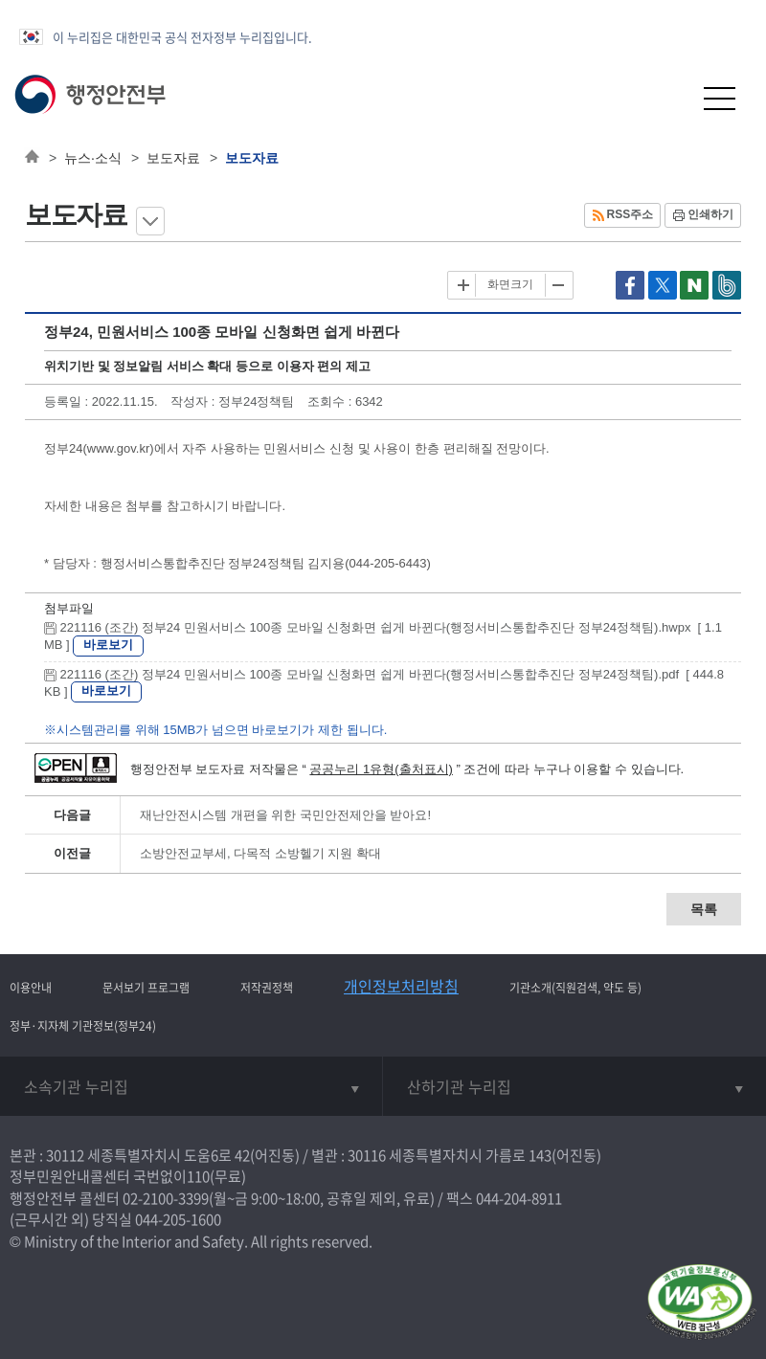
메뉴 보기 (150, 221)
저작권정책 (266, 987)
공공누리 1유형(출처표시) (381, 769)
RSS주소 (630, 214)
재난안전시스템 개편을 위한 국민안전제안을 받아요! (285, 815)
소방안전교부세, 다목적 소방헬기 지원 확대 (260, 853)
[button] (673, 98)
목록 (703, 909)
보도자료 (173, 158)
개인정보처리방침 (401, 985)
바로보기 (108, 644)
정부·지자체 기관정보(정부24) (83, 1026)
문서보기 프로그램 (146, 987)
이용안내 (31, 987)
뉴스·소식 (93, 158)
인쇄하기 (710, 214)
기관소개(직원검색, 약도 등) (575, 987)
